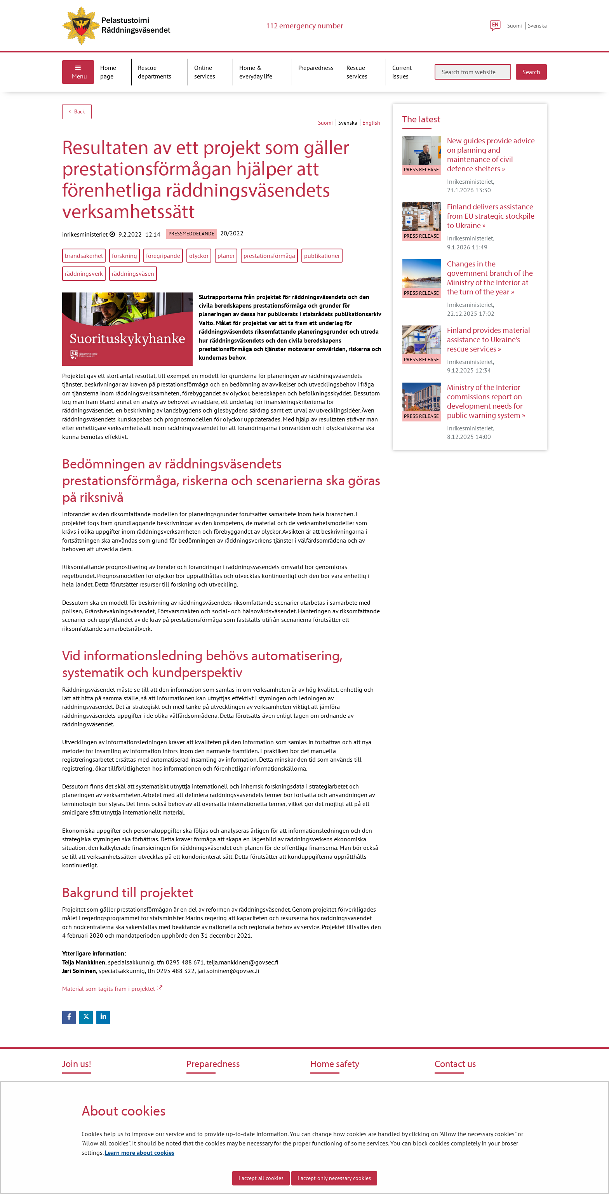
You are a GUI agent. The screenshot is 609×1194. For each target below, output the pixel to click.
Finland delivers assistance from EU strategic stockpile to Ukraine (490, 216)
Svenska (537, 25)
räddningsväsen (133, 273)
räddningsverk (84, 273)
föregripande (163, 255)
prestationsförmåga (269, 255)
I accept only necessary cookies (334, 1178)
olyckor (199, 255)
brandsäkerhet (84, 255)
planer (226, 255)
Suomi (514, 25)
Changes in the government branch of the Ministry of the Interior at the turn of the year (490, 277)
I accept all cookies (261, 1178)
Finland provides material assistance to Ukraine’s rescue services (488, 339)
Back (77, 111)
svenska (348, 122)
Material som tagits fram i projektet (112, 988)
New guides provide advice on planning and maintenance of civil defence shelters (491, 154)
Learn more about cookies (139, 1152)
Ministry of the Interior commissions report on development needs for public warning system (485, 401)
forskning (124, 255)
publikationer (322, 255)
